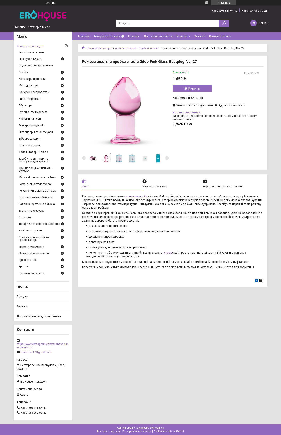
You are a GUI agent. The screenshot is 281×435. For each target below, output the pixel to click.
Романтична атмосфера (35, 184)
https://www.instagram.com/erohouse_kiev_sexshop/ (42, 345)
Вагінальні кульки (30, 230)
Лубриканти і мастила (33, 112)
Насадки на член (30, 118)
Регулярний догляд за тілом (37, 190)
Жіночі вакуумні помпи (34, 253)
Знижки (199, 36)
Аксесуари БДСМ (30, 59)
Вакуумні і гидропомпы (34, 92)
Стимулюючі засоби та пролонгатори (34, 239)
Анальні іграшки (125, 48)
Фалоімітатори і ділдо (33, 152)
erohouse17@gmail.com (35, 352)
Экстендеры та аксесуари (36, 132)
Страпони (25, 217)
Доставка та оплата (158, 36)
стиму (168, 252)
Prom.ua (159, 427)
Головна (84, 36)
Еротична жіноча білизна (35, 197)
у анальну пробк (136, 196)
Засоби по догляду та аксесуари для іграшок (34, 160)
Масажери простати (32, 79)
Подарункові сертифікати (36, 65)
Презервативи (28, 260)
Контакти (183, 36)
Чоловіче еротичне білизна (37, 204)
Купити (194, 88)
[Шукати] (224, 23)
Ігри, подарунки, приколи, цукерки (36, 169)
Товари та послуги (106, 36)
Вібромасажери (29, 138)
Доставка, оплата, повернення (39, 316)
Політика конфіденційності (169, 431)
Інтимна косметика (31, 246)
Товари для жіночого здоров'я (39, 224)
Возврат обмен (220, 36)
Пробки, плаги (148, 48)
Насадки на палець (31, 273)
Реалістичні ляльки (31, 52)
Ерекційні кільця (29, 145)
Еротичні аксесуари (31, 210)
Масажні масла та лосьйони (37, 177)
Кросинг (24, 266)
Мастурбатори (28, 85)
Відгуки (22, 296)
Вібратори (25, 105)
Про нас (134, 36)
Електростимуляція (31, 125)
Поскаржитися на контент (136, 431)
